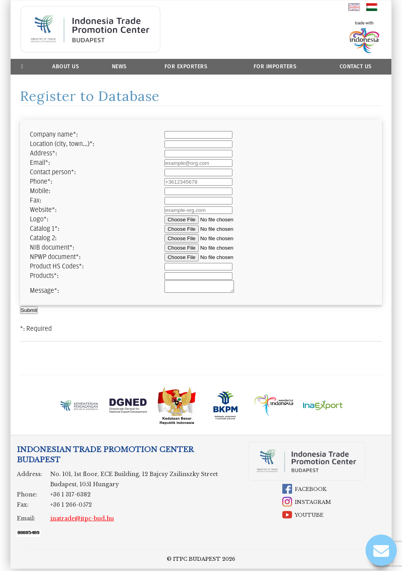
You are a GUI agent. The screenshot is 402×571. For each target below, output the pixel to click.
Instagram (313, 504)
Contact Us (356, 66)
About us (65, 66)
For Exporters (186, 66)
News (119, 66)
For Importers (275, 66)
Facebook (311, 491)
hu (372, 7)
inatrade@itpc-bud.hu (82, 520)
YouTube (309, 517)
